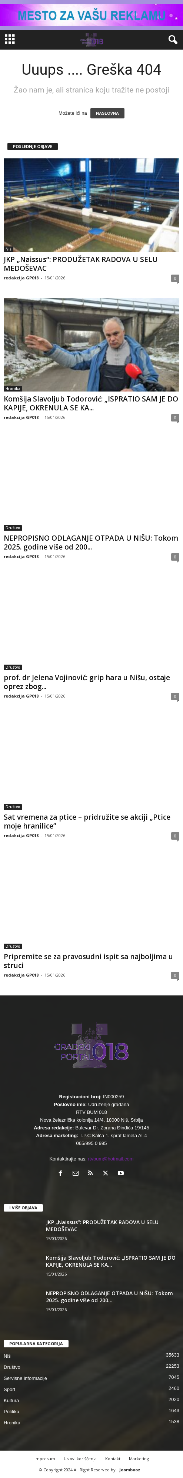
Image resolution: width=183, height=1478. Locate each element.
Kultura (11, 1400)
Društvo (13, 527)
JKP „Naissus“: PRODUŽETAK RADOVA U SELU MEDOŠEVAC (81, 264)
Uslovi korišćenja (80, 1458)
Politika (11, 1411)
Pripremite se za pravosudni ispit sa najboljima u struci (88, 961)
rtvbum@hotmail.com (111, 1159)
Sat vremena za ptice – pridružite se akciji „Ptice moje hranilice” (87, 821)
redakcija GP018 (21, 278)
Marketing (139, 1458)
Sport (9, 1389)
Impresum (44, 1458)
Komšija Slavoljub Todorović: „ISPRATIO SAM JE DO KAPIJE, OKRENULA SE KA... (91, 403)
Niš (8, 249)
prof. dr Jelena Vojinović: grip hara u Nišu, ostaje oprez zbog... (87, 682)
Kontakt (112, 1458)
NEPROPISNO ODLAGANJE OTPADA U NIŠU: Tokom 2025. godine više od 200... (91, 542)
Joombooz (129, 1469)
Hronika (13, 388)
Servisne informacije (25, 1378)
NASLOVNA (107, 113)
